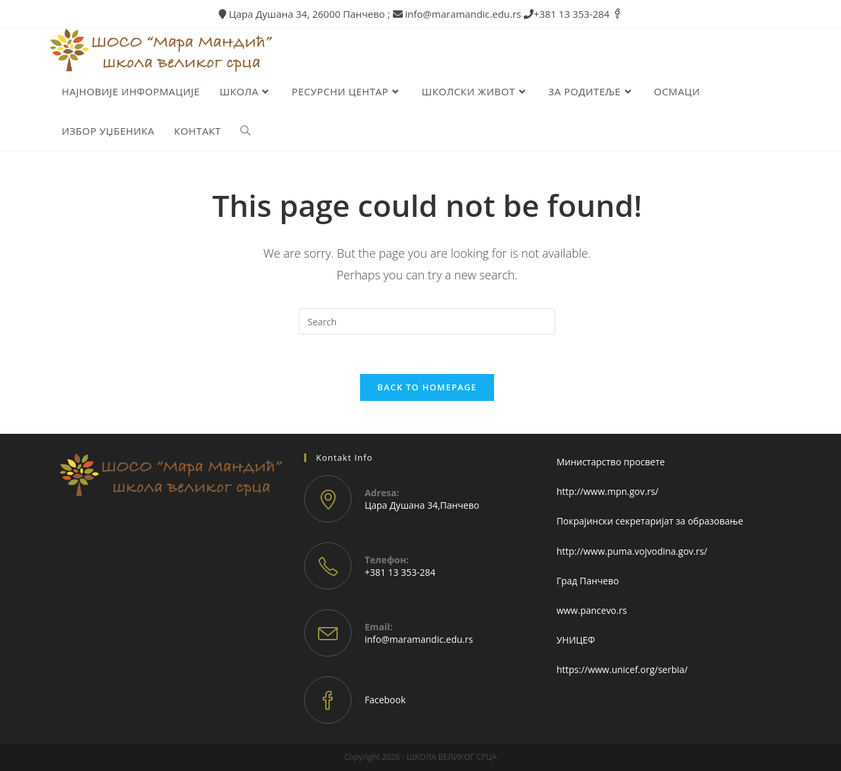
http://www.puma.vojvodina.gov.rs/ (632, 551)
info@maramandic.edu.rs (419, 639)
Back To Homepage (426, 387)
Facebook (385, 699)
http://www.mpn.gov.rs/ (607, 491)
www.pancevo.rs (592, 610)
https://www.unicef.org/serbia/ (622, 669)
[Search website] (245, 131)
